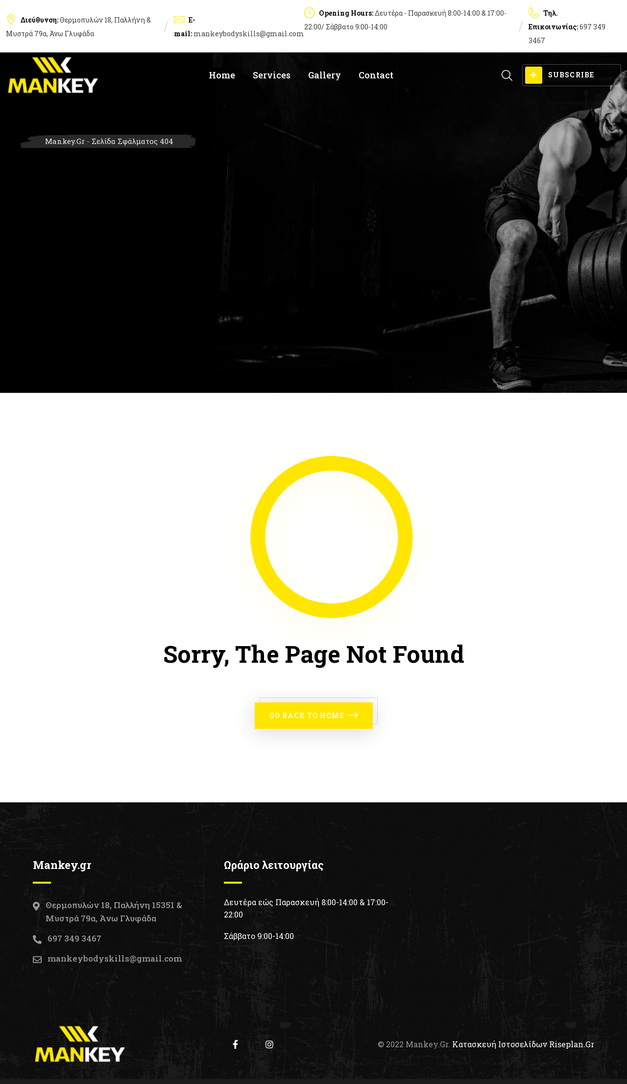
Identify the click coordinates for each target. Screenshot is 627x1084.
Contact (376, 75)
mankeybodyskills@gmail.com (248, 33)
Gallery (324, 75)
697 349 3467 (74, 938)
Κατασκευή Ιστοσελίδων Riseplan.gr (523, 1044)
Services (271, 75)
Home (222, 75)
